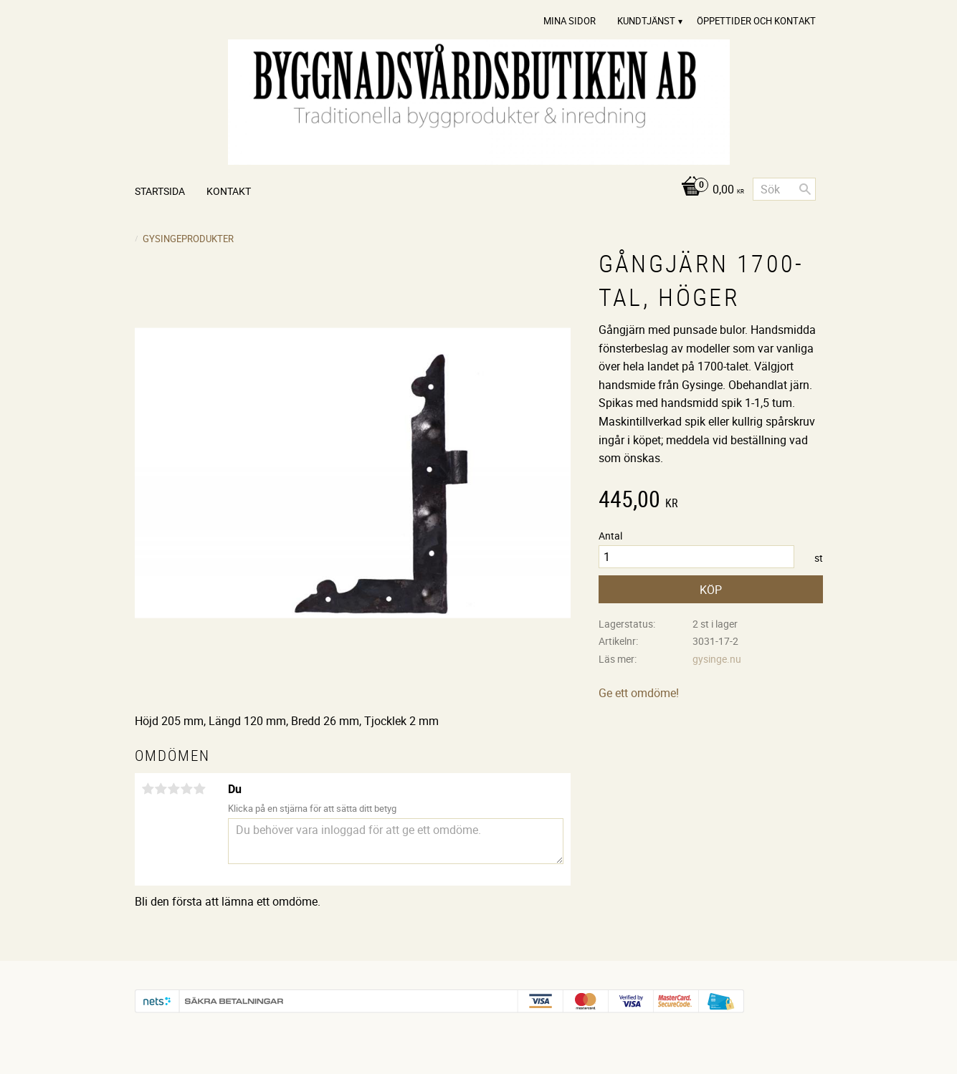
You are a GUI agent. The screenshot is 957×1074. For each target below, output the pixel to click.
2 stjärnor (161, 788)
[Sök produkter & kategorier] (784, 189)
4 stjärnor (187, 788)
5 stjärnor (200, 788)
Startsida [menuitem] (160, 191)
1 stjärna (148, 788)
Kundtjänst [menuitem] (646, 20)
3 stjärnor (174, 788)
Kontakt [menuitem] (228, 191)
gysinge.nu (716, 659)
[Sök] (805, 189)
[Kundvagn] (708, 190)
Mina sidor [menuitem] (569, 20)
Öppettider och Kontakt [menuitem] (756, 20)
